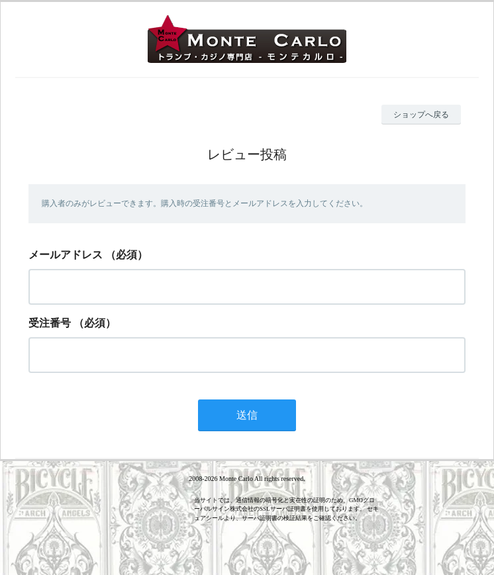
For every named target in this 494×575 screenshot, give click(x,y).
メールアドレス (65, 254)
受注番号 (49, 323)
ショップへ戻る (421, 114)
